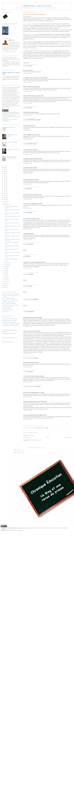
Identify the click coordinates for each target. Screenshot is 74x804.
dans (44, 19)
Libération (25, 65)
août (6, 268)
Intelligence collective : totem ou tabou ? (9, 320)
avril (6, 275)
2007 (5, 203)
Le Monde (25, 311)
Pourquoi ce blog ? (5, 311)
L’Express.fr (25, 371)
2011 (5, 195)
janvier (6, 281)
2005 (5, 285)
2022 (5, 175)
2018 (5, 182)
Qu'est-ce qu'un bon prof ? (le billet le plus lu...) (11, 293)
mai (5, 273)
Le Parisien (25, 143)
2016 (5, 186)
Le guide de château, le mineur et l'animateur (10, 305)
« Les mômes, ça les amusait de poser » (9, 322)
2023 (5, 173)
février (6, 279)
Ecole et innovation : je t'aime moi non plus (10, 300)
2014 (5, 190)
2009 (5, 199)
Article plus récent (26, 437)
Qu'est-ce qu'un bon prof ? (11, 127)
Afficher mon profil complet (9, 51)
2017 (5, 184)
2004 (5, 287)
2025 (5, 169)
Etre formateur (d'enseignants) (11, 142)
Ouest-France (26, 274)
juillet (6, 270)
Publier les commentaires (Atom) (35, 440)
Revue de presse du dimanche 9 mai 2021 (10, 318)
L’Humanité (25, 119)
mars (6, 277)
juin (5, 272)
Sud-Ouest (25, 286)
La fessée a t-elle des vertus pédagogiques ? (31, 23)
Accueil (47, 437)
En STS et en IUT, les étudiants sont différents (10, 323)
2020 (5, 178)
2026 (5, 167)
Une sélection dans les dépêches (29, 386)
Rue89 (24, 256)
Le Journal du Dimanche (28, 299)
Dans (35, 29)
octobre (6, 264)
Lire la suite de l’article (27, 73)
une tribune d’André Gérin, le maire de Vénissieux (44, 50)
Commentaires (19, 452)
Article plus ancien (68, 437)
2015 (5, 188)
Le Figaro (25, 107)
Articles (17, 449)
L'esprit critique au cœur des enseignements (10, 325)
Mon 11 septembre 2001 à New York (9, 303)
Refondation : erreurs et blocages (8, 301)
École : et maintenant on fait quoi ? (8, 298)
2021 (5, 176)
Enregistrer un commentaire (28, 435)
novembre (7, 262)
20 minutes (25, 212)
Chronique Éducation (37, 6)
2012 (5, 193)
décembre (7, 204)
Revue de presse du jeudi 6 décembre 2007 (34, 14)
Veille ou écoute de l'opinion (7, 310)
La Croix (25, 188)
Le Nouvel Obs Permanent (28, 358)
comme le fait (31, 34)
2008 (5, 201)
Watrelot (12, 40)
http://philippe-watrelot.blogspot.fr (16, 530)
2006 (5, 283)
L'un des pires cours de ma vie (7, 306)
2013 (5, 191)
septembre (7, 266)
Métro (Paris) (26, 244)
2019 (5, 180)
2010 (5, 197)
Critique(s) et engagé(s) (6, 308)
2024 (5, 171)
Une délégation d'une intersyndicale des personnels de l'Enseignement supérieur (53, 44)
